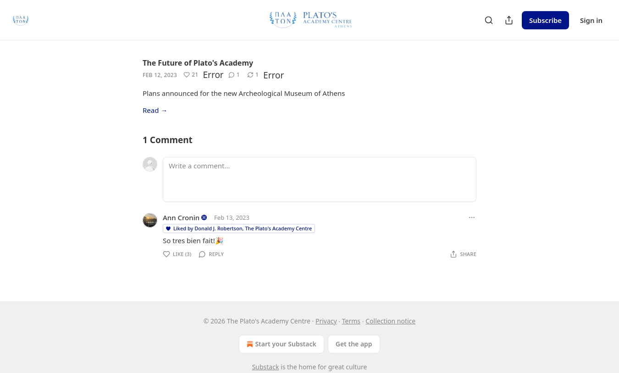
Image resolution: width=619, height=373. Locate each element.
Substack (265, 366)
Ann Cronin (181, 217)
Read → (155, 110)
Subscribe (545, 20)
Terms (351, 321)
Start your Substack (280, 344)
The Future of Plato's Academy (198, 63)
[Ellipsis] (471, 217)
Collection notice (390, 321)
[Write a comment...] (319, 179)
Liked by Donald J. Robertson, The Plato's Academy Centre (238, 228)
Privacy (326, 321)
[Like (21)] (191, 74)
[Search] (489, 20)
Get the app (354, 344)
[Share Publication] (509, 20)
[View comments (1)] (234, 74)
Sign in (591, 20)
